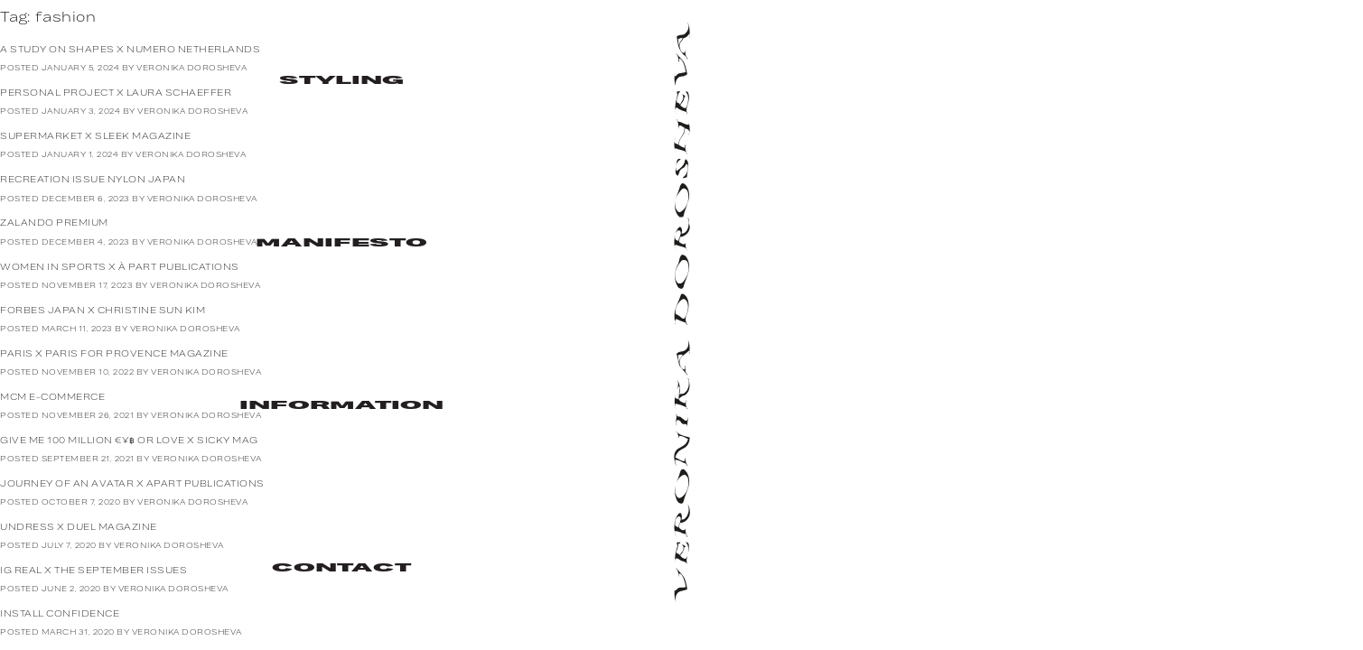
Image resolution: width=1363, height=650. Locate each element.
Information (340, 406)
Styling (340, 81)
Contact (340, 568)
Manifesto (340, 243)
